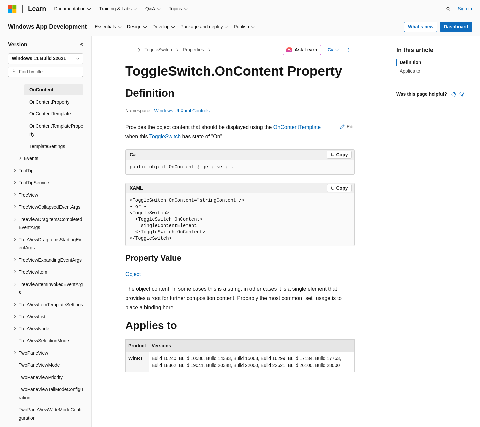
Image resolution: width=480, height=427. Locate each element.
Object (133, 274)
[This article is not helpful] (462, 94)
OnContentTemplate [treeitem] (50, 113)
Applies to (410, 71)
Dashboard (456, 26)
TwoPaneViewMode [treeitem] (39, 365)
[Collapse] (82, 45)
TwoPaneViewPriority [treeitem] (41, 377)
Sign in (465, 8)
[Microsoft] (12, 9)
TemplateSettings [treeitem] (47, 146)
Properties (193, 49)
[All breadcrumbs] (131, 50)
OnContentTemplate (297, 127)
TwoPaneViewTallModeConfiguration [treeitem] (51, 393)
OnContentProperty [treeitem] (49, 102)
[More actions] (349, 50)
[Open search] (448, 9)
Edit (347, 126)
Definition (410, 62)
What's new (420, 26)
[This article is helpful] (454, 94)
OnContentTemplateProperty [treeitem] (56, 130)
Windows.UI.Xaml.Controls (182, 110)
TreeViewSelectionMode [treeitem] (44, 340)
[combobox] (45, 58)
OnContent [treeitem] (41, 89)
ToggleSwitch (158, 49)
